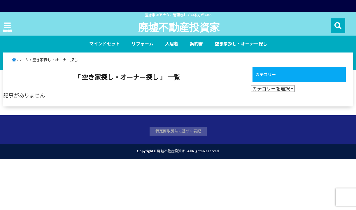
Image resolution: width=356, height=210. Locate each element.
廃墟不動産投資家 (179, 27)
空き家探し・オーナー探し (241, 43)
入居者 (171, 43)
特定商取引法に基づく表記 (178, 131)
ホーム (20, 59)
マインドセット (104, 43)
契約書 (196, 43)
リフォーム (142, 43)
